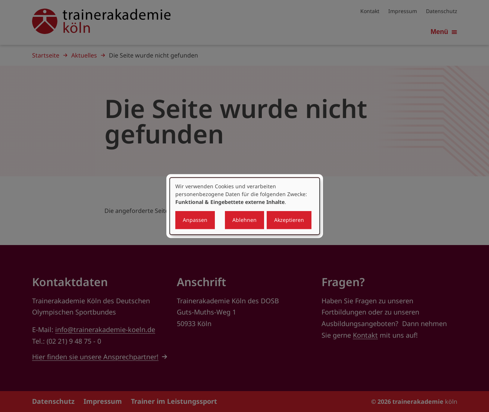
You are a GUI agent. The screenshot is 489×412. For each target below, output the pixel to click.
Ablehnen (244, 219)
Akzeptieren (289, 219)
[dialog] (244, 206)
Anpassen (195, 219)
